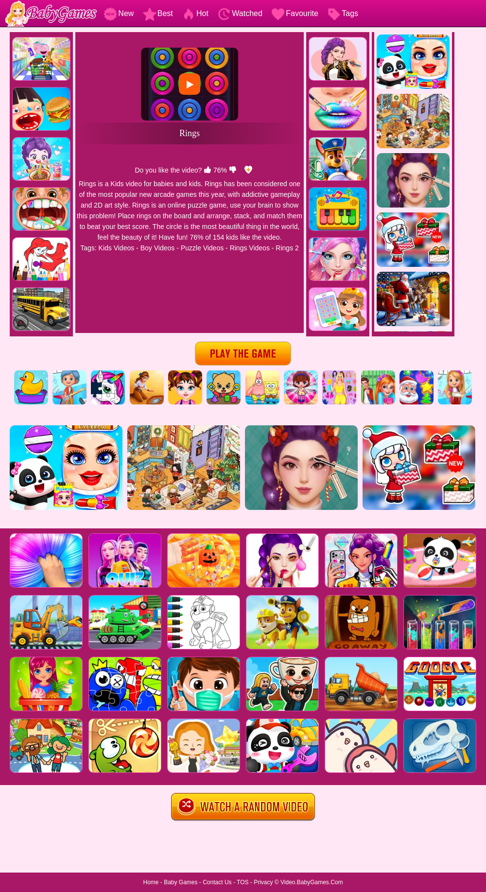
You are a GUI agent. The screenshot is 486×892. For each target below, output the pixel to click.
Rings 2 (287, 248)
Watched (239, 13)
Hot (195, 13)
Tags (342, 13)
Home (150, 882)
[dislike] (233, 170)
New (119, 13)
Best (158, 13)
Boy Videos (157, 248)
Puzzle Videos (202, 248)
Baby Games (180, 882)
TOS (242, 882)
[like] (207, 170)
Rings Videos (250, 248)
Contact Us (217, 882)
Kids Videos (117, 248)
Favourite (294, 13)
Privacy (263, 882)
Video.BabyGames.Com (311, 882)
